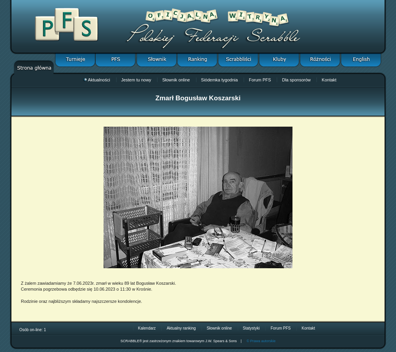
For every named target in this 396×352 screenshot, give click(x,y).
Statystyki (251, 328)
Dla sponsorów (296, 79)
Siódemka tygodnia (219, 79)
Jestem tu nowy (136, 79)
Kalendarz (147, 328)
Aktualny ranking (181, 328)
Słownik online (176, 79)
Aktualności (96, 79)
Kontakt (329, 79)
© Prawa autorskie (261, 341)
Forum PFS (260, 79)
